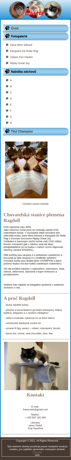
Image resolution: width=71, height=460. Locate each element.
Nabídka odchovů (23, 71)
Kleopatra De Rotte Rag (24, 51)
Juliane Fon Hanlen (21, 57)
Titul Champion (22, 131)
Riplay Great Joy (20, 63)
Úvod (15, 28)
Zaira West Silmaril (21, 44)
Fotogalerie (19, 36)
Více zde (37, 452)
